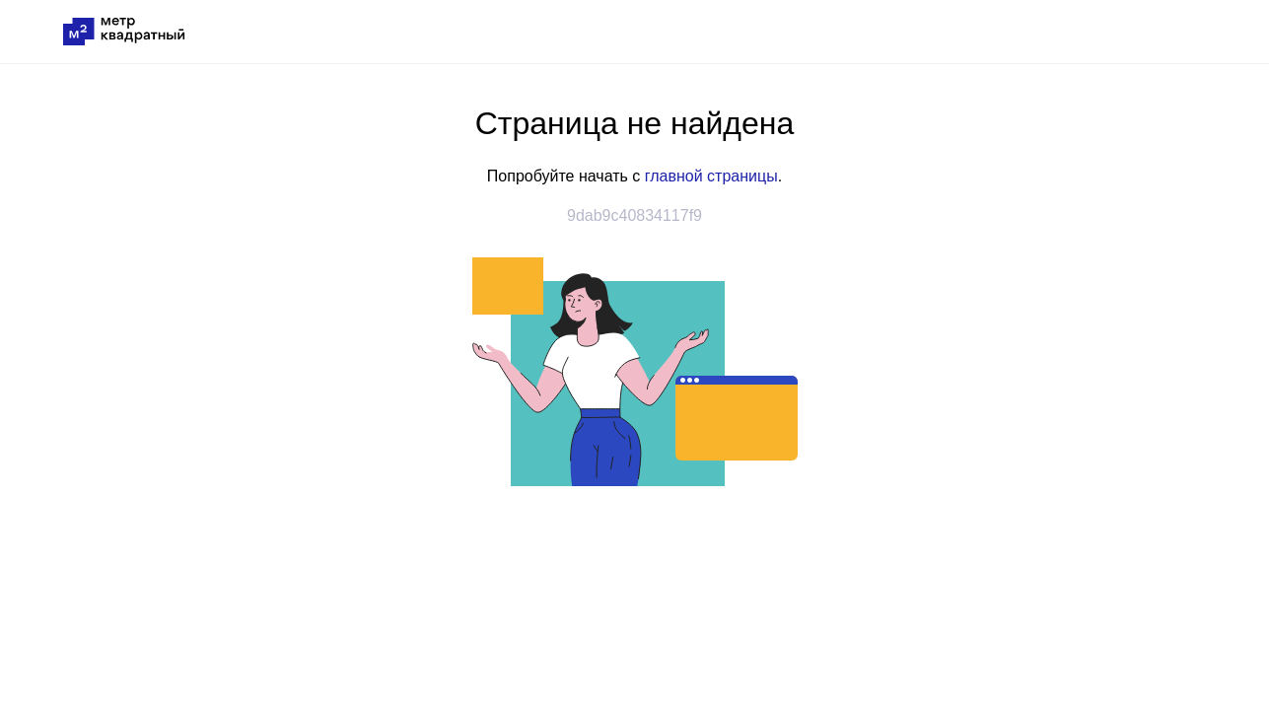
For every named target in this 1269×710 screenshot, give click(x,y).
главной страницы (711, 176)
